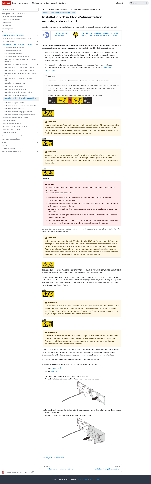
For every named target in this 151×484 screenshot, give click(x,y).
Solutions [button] (62, 3)
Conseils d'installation (10, 41)
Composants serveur (8, 32)
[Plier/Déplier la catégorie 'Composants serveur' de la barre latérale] (37, 32)
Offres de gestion (7, 29)
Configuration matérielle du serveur (13, 35)
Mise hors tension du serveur (12, 129)
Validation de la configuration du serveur (15, 126)
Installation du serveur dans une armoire (15, 118)
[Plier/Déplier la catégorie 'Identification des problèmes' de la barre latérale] (37, 139)
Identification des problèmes (11, 139)
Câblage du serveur (9, 120)
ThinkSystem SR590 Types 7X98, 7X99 (14, 14)
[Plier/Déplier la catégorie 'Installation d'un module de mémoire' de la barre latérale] (37, 64)
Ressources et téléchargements (12, 17)
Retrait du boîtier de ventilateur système (16, 56)
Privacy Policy (83, 479)
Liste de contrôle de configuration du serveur (17, 38)
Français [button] (119, 3)
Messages (5, 142)
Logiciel (54, 3)
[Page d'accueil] (44, 9)
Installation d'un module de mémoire (15, 64)
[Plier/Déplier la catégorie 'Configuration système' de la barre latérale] (37, 132)
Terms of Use (94, 479)
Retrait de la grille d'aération (13, 53)
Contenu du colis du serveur (11, 19)
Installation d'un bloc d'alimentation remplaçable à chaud (20, 99)
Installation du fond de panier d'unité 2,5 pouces (19, 67)
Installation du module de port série (15, 89)
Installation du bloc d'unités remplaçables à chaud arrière (20, 74)
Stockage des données (40, 3)
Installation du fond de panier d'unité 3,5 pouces (19, 70)
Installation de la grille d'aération (14, 103)
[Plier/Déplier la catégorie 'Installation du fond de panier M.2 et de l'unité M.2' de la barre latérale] (37, 79)
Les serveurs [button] (23, 3)
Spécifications (6, 26)
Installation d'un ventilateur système (15, 95)
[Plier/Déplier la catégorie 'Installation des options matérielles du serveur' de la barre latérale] (37, 44)
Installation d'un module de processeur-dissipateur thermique (20, 60)
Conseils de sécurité (8, 148)
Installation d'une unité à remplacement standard (19, 115)
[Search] (139, 3)
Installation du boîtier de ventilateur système (18, 92)
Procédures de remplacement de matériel (15, 136)
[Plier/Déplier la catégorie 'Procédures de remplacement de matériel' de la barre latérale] (37, 136)
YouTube (56, 368)
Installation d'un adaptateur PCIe (14, 83)
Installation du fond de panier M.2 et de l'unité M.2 (18, 79)
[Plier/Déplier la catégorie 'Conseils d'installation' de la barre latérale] (37, 41)
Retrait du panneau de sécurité (14, 47)
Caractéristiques (7, 22)
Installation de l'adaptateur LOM (14, 86)
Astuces (4, 145)
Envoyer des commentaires (53, 458)
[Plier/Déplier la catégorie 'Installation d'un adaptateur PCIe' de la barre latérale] (37, 83)
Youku (54, 372)
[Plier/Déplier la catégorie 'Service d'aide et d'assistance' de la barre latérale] (37, 151)
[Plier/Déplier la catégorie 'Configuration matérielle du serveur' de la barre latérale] (37, 35)
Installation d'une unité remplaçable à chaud (18, 112)
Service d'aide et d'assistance (11, 151)
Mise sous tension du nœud (12, 123)
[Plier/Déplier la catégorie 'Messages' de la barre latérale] (37, 142)
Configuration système (9, 132)
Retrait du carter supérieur (12, 51)
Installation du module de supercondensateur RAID (20, 106)
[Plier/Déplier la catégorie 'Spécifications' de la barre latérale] (37, 25)
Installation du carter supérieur (13, 109)
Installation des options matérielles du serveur (17, 44)
